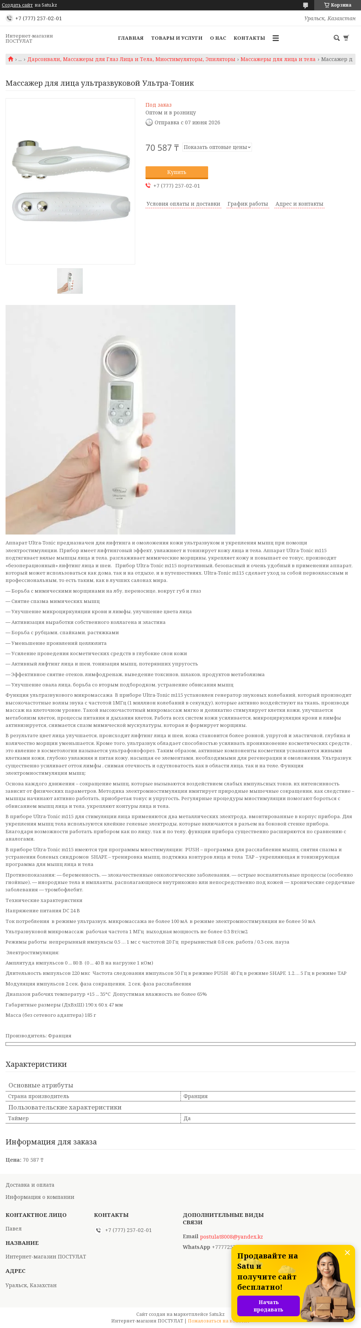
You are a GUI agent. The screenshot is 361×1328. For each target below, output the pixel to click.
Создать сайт (17, 5)
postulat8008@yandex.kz (231, 1236)
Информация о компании (40, 1196)
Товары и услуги (177, 38)
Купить (176, 171)
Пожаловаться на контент (219, 1321)
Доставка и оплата (30, 1184)
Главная (131, 38)
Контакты (249, 38)
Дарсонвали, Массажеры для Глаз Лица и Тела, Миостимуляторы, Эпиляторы (131, 59)
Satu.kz (217, 1314)
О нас (218, 38)
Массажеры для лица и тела (278, 59)
